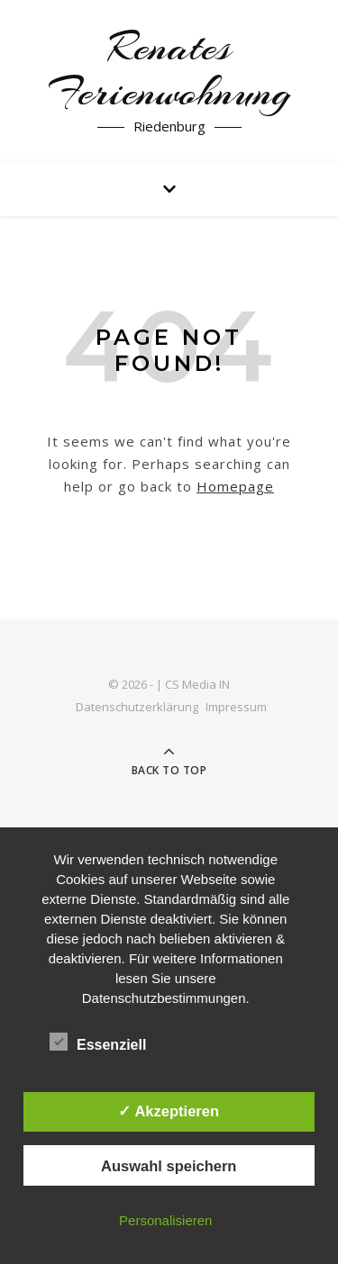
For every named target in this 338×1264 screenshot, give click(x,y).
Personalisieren (165, 1220)
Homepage (235, 486)
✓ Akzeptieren (168, 1111)
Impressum (236, 707)
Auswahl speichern (168, 1166)
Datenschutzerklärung (137, 707)
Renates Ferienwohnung (169, 70)
